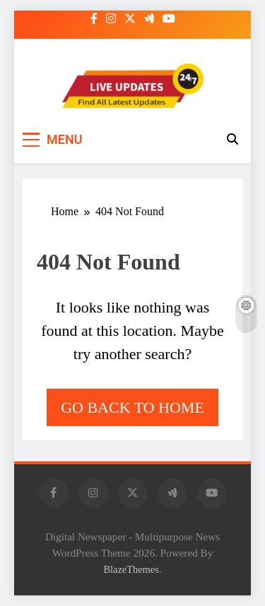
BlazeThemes (130, 569)
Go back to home (132, 407)
